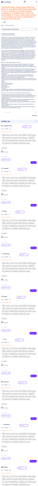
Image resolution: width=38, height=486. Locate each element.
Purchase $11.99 (33, 461)
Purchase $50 (34, 162)
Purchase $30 (34, 247)
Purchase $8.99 (33, 290)
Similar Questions (10, 25)
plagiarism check (6, 159)
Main (2, 25)
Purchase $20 (34, 375)
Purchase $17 (34, 418)
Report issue (34, 115)
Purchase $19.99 (33, 333)
